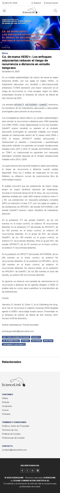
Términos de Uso (10, 430)
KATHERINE (31, 104)
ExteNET (43, 104)
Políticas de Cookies (11, 434)
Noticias (5, 402)
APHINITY (19, 104)
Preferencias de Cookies (13, 438)
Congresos (7, 406)
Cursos (5, 410)
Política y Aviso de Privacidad (15, 426)
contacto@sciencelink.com (14, 450)
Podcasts (6, 414)
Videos (5, 398)
